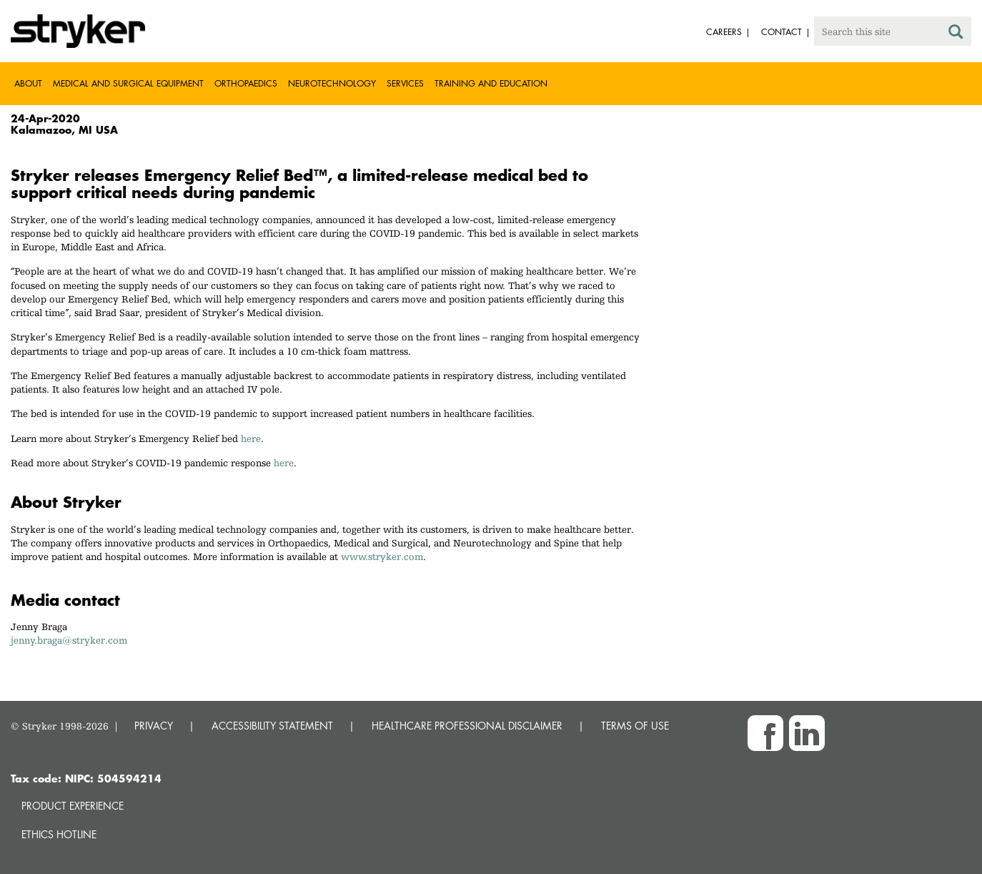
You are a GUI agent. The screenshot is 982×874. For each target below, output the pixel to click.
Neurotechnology (332, 83)
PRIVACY (153, 725)
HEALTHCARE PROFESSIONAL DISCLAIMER (467, 725)
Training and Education (491, 83)
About (28, 83)
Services (405, 83)
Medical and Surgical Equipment (128, 83)
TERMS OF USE (635, 725)
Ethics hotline (58, 834)
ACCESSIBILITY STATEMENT (272, 725)
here (251, 438)
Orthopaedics (245, 83)
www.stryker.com (382, 556)
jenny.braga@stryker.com (69, 640)
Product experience (72, 805)
